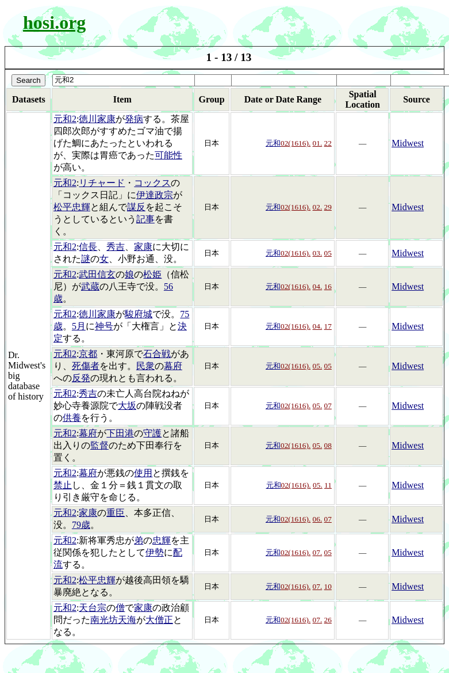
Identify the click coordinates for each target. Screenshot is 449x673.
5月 (79, 326)
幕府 (173, 366)
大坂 (127, 405)
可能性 (168, 155)
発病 (134, 119)
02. (318, 207)
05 (328, 253)
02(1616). (295, 143)
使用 (143, 473)
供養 (72, 418)
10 (328, 586)
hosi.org (54, 22)
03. (318, 253)
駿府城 (138, 314)
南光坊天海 (113, 620)
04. (318, 286)
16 (328, 286)
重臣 (115, 513)
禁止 (62, 485)
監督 (99, 445)
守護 (152, 433)
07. (318, 552)
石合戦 (157, 354)
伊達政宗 (154, 195)
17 (328, 326)
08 (328, 445)
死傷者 (85, 366)
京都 (88, 354)
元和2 (64, 119)
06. (318, 519)
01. (318, 143)
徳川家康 (97, 119)
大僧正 (159, 620)
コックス (152, 183)
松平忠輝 (71, 207)
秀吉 (115, 247)
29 (328, 207)
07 (328, 405)
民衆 (145, 366)
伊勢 (154, 552)
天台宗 (92, 608)
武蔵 (90, 286)
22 (328, 143)
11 (328, 485)
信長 (88, 247)
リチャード (102, 183)
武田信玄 (97, 274)
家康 (143, 247)
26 (328, 619)
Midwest (408, 143)
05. (318, 366)
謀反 (136, 207)
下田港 (120, 433)
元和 (273, 143)
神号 (104, 326)
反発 (81, 378)
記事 (145, 219)
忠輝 (161, 540)
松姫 (152, 274)
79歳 (81, 525)
